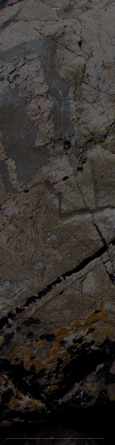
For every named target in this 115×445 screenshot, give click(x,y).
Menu (57, 8)
